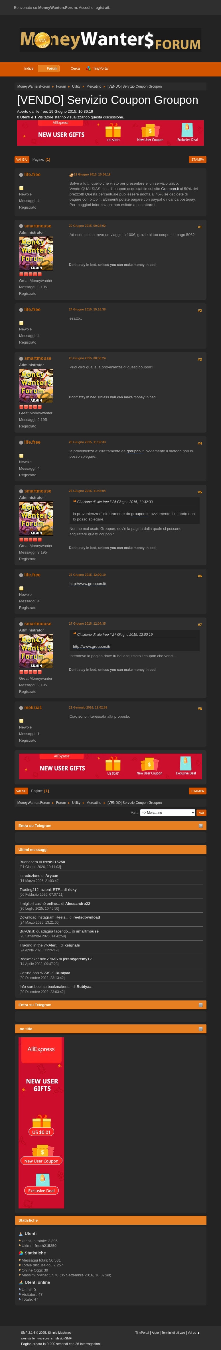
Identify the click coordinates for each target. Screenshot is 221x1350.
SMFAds (26, 1338)
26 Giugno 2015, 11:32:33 (87, 442)
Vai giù (22, 159)
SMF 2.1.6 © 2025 (33, 1332)
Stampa (197, 159)
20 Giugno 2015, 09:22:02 (87, 225)
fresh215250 (54, 862)
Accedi (84, 7)
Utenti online (37, 1282)
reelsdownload (87, 917)
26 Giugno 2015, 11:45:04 (87, 491)
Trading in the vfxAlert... (40, 945)
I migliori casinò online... (40, 903)
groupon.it (135, 451)
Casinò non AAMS (35, 973)
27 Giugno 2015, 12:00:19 (87, 574)
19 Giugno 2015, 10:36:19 (92, 174)
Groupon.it (170, 189)
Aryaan (51, 875)
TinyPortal (142, 1332)
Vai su (21, 791)
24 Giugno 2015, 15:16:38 (87, 309)
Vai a (134, 813)
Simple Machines (59, 1332)
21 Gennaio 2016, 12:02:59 (88, 707)
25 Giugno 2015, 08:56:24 (87, 358)
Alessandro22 (77, 903)
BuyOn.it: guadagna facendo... (45, 931)
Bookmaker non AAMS (39, 959)
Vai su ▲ (194, 1332)
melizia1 (33, 707)
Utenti (31, 1233)
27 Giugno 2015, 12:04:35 (87, 623)
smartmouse (87, 931)
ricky (72, 889)
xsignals (72, 945)
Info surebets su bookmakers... (46, 986)
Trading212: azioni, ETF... (41, 889)
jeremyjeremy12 (77, 959)
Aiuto (155, 1332)
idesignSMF (63, 1338)
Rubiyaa (63, 973)
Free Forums (45, 1338)
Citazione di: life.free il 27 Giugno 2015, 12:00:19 (115, 635)
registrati (101, 7)
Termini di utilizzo (173, 1332)
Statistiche (28, 1220)
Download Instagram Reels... (44, 917)
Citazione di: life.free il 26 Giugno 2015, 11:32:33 (115, 502)
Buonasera (29, 862)
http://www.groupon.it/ (88, 584)
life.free (32, 174)
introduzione (30, 875)
